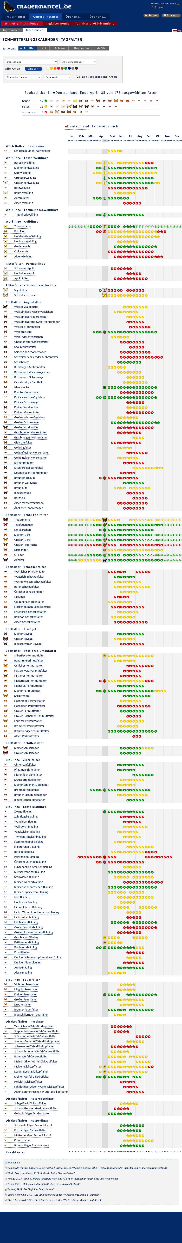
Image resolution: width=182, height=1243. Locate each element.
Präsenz (60, 48)
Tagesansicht (12, 30)
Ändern (33, 68)
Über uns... (74, 17)
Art (44, 48)
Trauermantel (15, 17)
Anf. (69, 141)
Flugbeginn (81, 48)
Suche (153, 15)
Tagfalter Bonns (57, 23)
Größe (101, 48)
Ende (75, 141)
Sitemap (172, 15)
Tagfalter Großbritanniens (94, 23)
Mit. (72, 141)
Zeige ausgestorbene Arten (97, 77)
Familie (29, 48)
